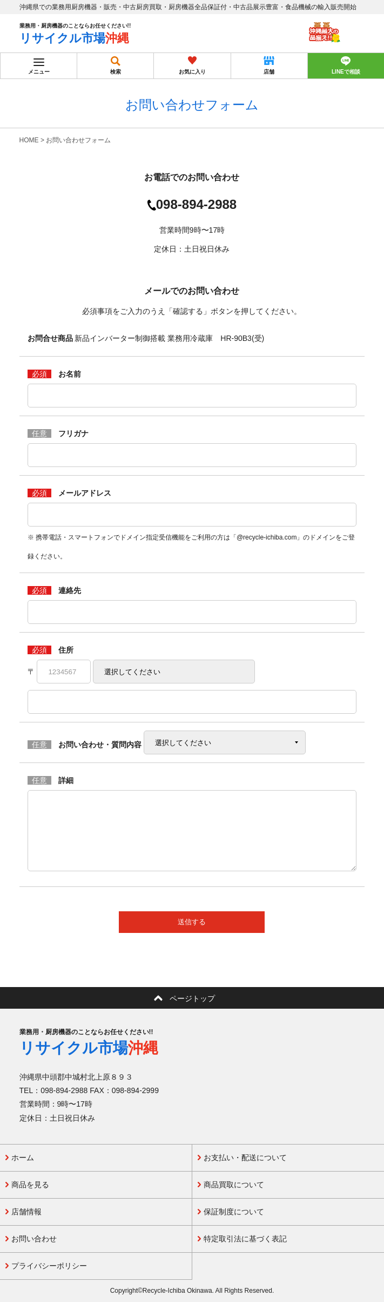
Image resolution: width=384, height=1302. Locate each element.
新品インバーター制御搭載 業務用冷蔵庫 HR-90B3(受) (169, 338)
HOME (29, 140)
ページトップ (192, 998)
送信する (192, 922)
